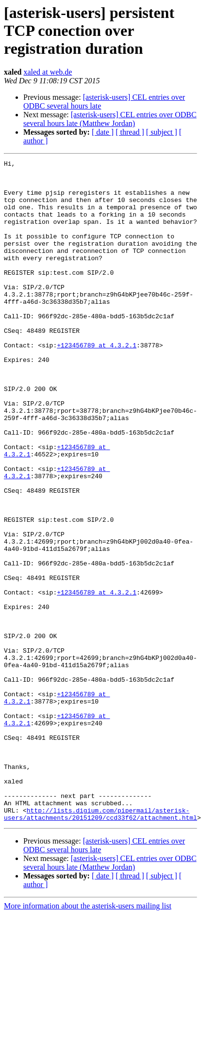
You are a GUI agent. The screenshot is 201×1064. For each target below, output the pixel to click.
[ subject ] (161, 132)
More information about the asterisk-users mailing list (87, 1038)
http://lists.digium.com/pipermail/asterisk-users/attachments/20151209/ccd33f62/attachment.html (100, 945)
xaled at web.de (47, 72)
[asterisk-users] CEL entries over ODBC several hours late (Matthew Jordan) (110, 118)
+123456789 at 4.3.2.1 (96, 382)
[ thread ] (130, 132)
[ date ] (103, 132)
